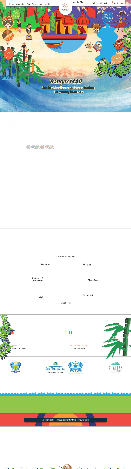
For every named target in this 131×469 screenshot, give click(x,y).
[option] (38, 340)
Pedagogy (87, 264)
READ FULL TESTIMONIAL (19, 348)
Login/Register (101, 3)
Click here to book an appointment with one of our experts (65, 420)
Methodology (93, 280)
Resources (45, 264)
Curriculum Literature (65, 256)
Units (41, 297)
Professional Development (37, 279)
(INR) (122, 3)
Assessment (88, 295)
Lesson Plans (66, 303)
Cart (116, 3)
